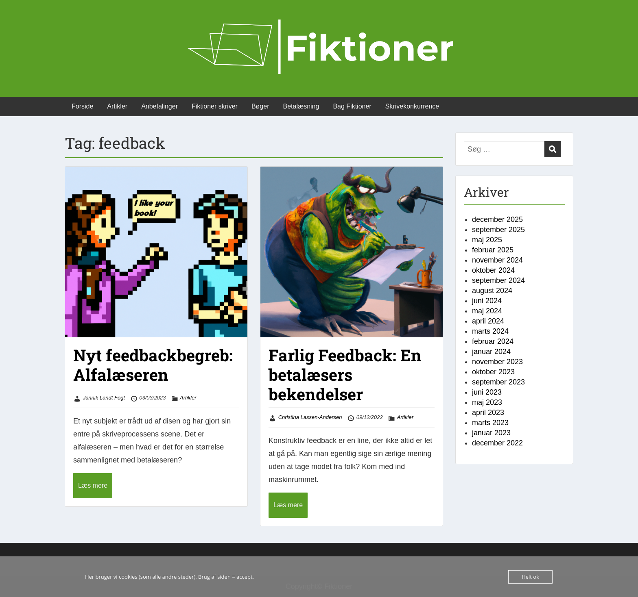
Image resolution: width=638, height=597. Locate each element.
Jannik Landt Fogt (104, 398)
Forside (82, 106)
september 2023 (498, 382)
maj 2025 (487, 240)
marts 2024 (490, 331)
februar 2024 (492, 341)
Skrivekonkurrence (412, 106)
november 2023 (497, 362)
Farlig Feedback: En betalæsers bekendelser (345, 374)
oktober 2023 (493, 372)
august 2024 (492, 291)
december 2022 (497, 443)
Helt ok (530, 576)
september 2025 (498, 230)
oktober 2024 (493, 270)
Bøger (260, 106)
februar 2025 (492, 250)
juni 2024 (487, 301)
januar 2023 (491, 433)
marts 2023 (490, 423)
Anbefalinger (159, 106)
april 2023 (488, 412)
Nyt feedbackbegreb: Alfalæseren (153, 364)
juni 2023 (487, 392)
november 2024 (497, 260)
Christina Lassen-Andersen (310, 417)
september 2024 (498, 280)
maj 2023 (487, 402)
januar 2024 (491, 351)
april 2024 (488, 321)
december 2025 (497, 219)
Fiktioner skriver (215, 106)
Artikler (117, 106)
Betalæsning (301, 106)
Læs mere (92, 485)
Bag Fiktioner (352, 106)
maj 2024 (487, 311)
